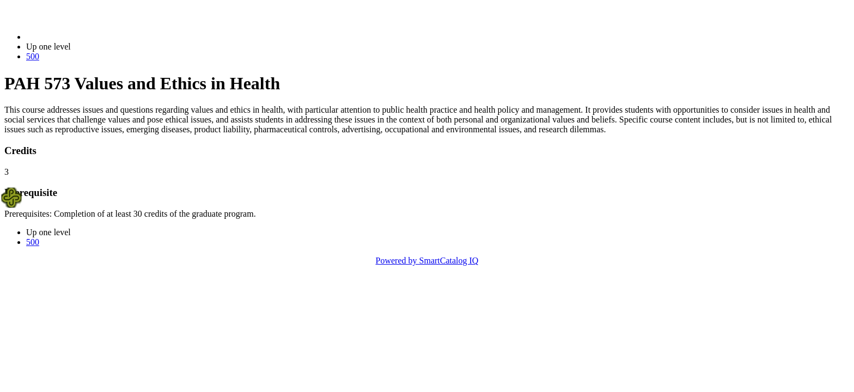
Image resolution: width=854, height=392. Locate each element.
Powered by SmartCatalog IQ (427, 260)
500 (32, 56)
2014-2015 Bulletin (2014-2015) (83, 36)
